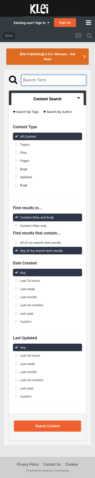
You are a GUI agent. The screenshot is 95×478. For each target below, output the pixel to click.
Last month (28, 297)
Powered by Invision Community (47, 470)
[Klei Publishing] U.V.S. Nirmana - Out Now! (47, 56)
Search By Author (57, 112)
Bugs (23, 169)
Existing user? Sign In (31, 23)
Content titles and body (37, 217)
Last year (26, 313)
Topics (25, 144)
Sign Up (65, 22)
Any (23, 273)
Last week (27, 289)
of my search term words (40, 243)
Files (23, 153)
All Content (28, 136)
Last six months (31, 305)
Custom (25, 321)
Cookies (71, 464)
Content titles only (33, 225)
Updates (26, 177)
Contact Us (52, 464)
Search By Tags (26, 112)
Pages (24, 161)
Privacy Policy (28, 464)
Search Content (47, 426)
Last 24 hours (30, 281)
